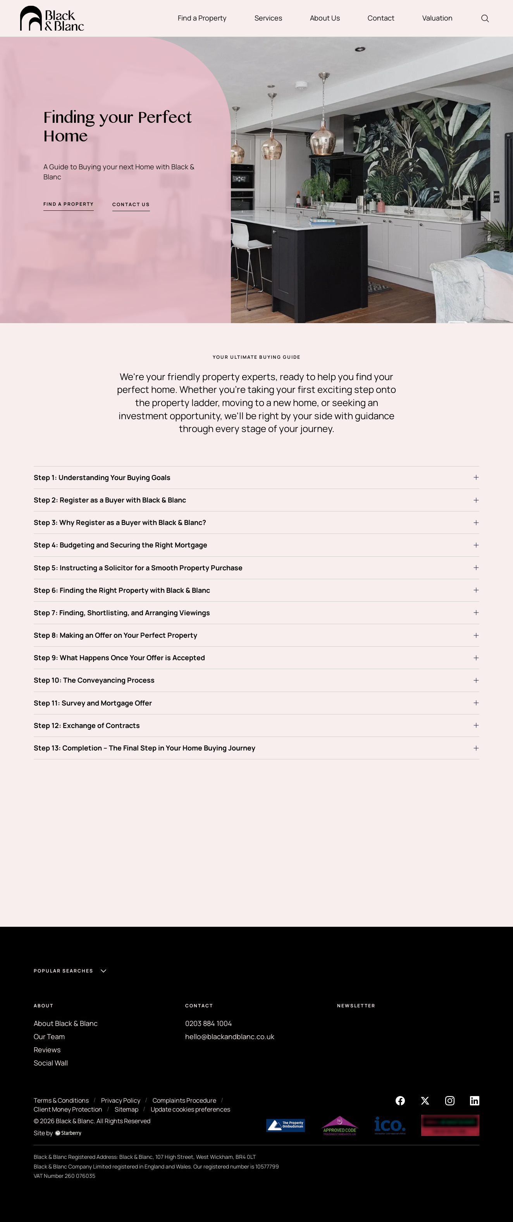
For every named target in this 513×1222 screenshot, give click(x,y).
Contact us (131, 206)
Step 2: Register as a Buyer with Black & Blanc (110, 499)
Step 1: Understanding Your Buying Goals (102, 477)
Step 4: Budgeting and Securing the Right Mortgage (120, 544)
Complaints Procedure (184, 1100)
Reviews (47, 1049)
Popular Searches (63, 970)
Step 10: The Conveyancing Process (94, 680)
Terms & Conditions (61, 1100)
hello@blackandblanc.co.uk (229, 1036)
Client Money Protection (68, 1109)
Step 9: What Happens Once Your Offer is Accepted (119, 657)
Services (268, 17)
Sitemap (126, 1109)
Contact (381, 17)
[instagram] (449, 1100)
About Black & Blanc (66, 1023)
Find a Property (202, 17)
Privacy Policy (120, 1100)
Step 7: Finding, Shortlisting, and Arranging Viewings (122, 612)
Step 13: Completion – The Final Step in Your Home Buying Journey (144, 747)
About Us (325, 17)
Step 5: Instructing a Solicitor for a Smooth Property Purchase (138, 567)
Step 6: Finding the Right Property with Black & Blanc (122, 590)
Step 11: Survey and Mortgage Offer (93, 702)
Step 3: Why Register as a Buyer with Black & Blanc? (120, 522)
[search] (485, 18)
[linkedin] (474, 1100)
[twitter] (425, 1100)
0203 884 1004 (208, 1023)
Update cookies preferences (190, 1109)
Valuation (437, 17)
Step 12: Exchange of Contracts (87, 725)
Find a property (68, 204)
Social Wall (51, 1062)
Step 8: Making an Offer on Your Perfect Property (115, 635)
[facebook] (400, 1100)
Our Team (49, 1036)
